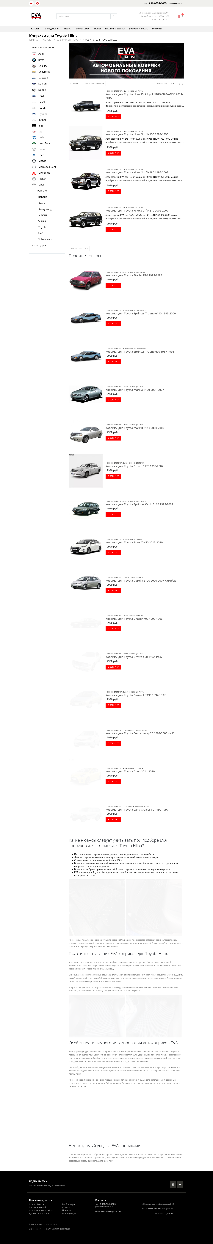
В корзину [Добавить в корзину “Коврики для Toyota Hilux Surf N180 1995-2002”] (113, 191)
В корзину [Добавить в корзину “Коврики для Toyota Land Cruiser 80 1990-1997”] (113, 819)
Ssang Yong (45, 209)
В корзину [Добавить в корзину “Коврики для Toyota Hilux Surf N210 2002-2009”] (113, 229)
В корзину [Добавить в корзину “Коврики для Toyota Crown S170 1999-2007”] (113, 476)
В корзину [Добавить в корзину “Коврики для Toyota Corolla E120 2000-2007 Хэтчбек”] (113, 590)
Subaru (42, 215)
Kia (40, 131)
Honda (42, 108)
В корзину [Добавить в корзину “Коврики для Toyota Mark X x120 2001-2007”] (113, 399)
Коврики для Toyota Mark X (117, 387)
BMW (41, 59)
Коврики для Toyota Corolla (118, 577)
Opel (41, 184)
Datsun (42, 83)
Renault (42, 196)
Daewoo (43, 77)
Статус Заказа (36, 1204)
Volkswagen (45, 239)
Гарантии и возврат (115, 29)
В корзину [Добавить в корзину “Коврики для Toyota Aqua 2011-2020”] (113, 781)
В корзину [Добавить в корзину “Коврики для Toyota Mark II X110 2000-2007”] (113, 438)
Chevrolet (44, 71)
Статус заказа (82, 29)
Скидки (66, 1207)
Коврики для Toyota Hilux (117, 91)
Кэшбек (97, 29)
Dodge (42, 89)
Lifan (41, 155)
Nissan (42, 178)
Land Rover (45, 143)
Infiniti (42, 119)
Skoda (42, 203)
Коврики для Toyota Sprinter (134, 310)
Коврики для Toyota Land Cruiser (120, 806)
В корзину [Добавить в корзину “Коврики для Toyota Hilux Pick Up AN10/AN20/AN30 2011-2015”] (113, 116)
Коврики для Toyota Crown (117, 463)
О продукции (51, 29)
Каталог (35, 29)
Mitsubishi (44, 172)
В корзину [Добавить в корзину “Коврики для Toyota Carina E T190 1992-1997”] (113, 705)
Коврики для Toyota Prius (133, 539)
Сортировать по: (76, 83)
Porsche (42, 190)
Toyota (42, 227)
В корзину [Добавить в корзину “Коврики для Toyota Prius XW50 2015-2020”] (113, 552)
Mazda (42, 160)
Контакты (157, 29)
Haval (41, 102)
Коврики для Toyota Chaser (117, 616)
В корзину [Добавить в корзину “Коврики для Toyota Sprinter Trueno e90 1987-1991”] (113, 361)
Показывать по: (161, 83)
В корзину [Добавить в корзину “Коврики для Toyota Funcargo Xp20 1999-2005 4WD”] (113, 743)
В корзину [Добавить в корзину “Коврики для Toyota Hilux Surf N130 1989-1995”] (113, 153)
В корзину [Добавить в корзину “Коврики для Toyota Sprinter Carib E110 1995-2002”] (113, 514)
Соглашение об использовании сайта (41, 1209)
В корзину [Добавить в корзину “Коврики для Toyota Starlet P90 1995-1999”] (113, 285)
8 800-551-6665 (157, 3)
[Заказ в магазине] (95, 83)
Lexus (41, 149)
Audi (41, 53)
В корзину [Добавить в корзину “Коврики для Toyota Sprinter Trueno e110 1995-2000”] (113, 323)
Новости (66, 1210)
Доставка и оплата (138, 29)
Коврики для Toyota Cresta (117, 654)
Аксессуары (39, 245)
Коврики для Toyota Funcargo (118, 730)
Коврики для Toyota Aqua (117, 768)
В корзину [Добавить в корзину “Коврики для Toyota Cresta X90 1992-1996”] (113, 667)
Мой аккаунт (69, 1204)
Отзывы (67, 29)
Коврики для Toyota (135, 91)
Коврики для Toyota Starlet (134, 272)
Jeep (40, 125)
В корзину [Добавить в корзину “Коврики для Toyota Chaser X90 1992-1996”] (113, 628)
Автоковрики (36, 1224)
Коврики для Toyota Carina (117, 692)
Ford (41, 96)
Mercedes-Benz (47, 166)
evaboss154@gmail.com (111, 1211)
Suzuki (42, 221)
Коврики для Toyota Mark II (117, 425)
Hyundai (43, 114)
